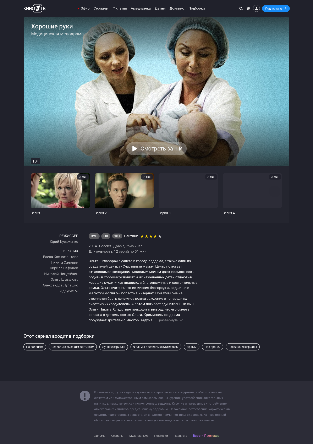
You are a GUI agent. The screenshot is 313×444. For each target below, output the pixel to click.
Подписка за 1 (275, 8)
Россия (105, 246)
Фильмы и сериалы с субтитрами (156, 347)
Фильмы (120, 8)
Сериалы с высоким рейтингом (72, 347)
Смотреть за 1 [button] (161, 148)
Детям (160, 8)
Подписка (180, 435)
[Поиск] (241, 8)
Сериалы (101, 8)
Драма (118, 246)
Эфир (85, 8)
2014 (93, 246)
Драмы (192, 347)
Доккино (177, 8)
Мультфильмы (139, 435)
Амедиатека (141, 8)
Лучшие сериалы (113, 347)
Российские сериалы (243, 347)
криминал (134, 246)
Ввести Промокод (206, 436)
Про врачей (212, 347)
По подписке (34, 347)
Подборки (196, 8)
